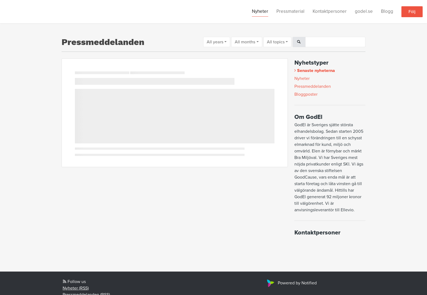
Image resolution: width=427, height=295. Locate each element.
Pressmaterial (290, 11)
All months (245, 42)
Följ (412, 11)
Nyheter (260, 11)
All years (215, 42)
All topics (276, 42)
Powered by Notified (291, 283)
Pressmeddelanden (312, 86)
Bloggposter (306, 94)
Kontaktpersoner (330, 11)
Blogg (387, 11)
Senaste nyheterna (316, 70)
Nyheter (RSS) (76, 288)
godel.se (364, 11)
